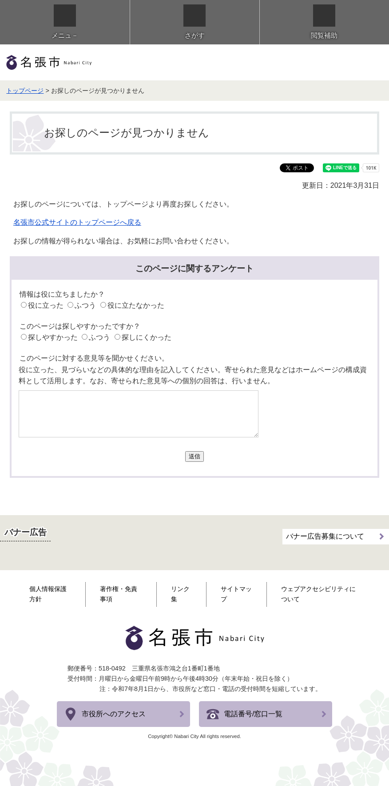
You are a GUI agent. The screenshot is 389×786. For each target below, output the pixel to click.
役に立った (46, 305)
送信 (194, 456)
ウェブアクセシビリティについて (318, 594)
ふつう (85, 305)
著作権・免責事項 (118, 594)
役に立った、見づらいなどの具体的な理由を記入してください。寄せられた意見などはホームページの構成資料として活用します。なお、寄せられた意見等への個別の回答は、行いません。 (193, 375)
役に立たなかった (135, 305)
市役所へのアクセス (114, 714)
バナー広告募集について (325, 536)
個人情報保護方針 (48, 594)
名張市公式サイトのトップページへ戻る (77, 222)
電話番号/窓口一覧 (253, 714)
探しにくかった (146, 337)
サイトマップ (236, 594)
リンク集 (180, 594)
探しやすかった (53, 337)
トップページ (25, 90)
